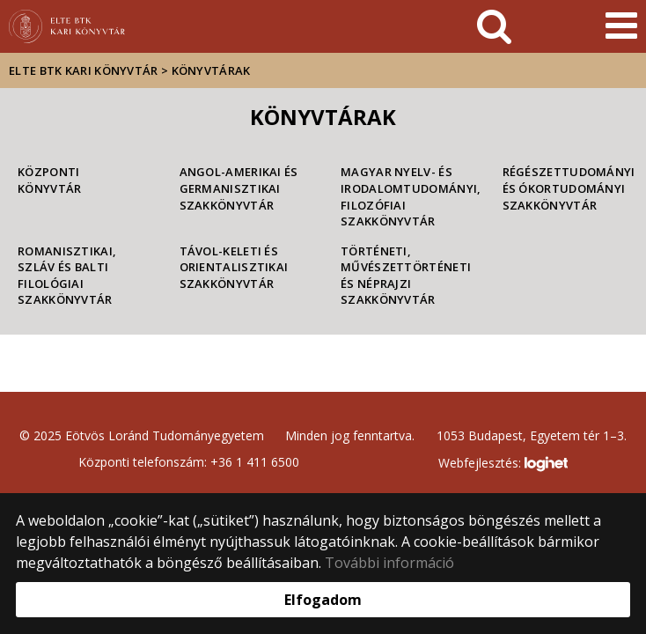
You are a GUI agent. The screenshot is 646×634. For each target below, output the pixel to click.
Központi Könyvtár (49, 180)
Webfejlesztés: (502, 464)
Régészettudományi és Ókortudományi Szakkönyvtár (566, 188)
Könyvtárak (211, 70)
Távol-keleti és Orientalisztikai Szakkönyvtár (234, 267)
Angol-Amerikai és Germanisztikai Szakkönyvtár (239, 188)
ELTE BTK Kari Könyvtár (83, 70)
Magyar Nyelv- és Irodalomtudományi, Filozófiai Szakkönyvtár (404, 196)
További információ (389, 562)
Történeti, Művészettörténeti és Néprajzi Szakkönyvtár (404, 275)
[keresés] (494, 26)
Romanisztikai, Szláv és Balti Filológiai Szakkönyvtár (67, 275)
